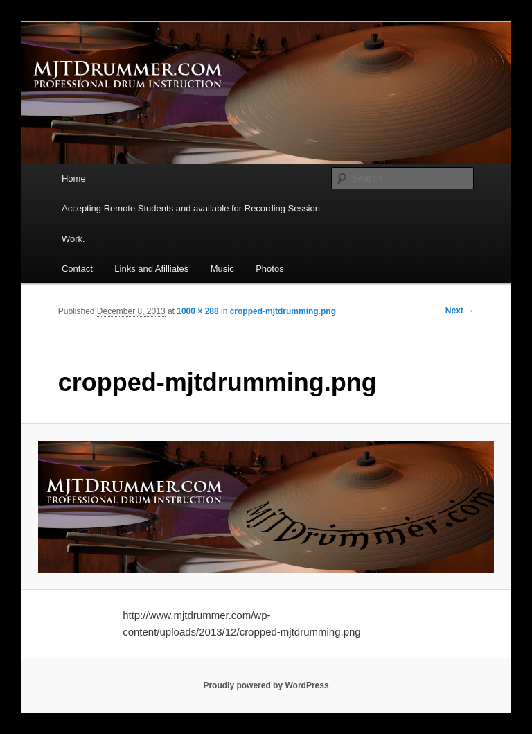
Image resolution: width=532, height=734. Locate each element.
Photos (269, 268)
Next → (459, 310)
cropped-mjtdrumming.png (283, 311)
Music (222, 268)
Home (74, 178)
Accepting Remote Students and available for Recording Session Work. (191, 223)
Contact (77, 268)
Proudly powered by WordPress (265, 685)
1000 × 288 (197, 311)
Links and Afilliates (151, 268)
